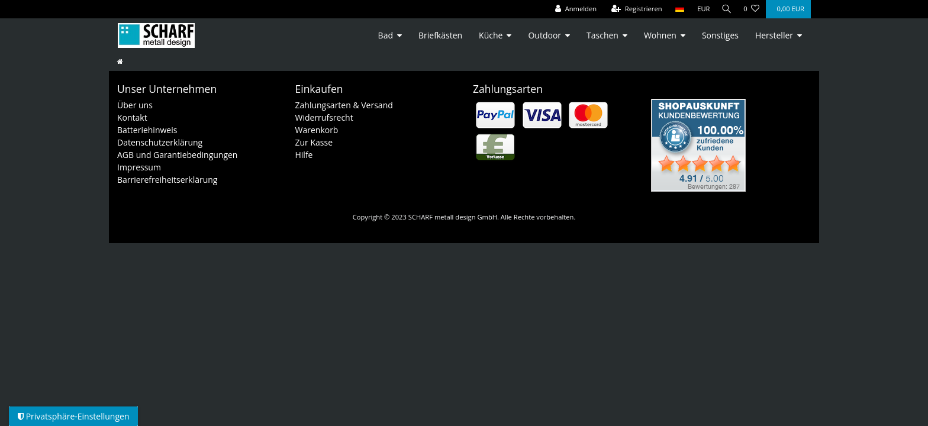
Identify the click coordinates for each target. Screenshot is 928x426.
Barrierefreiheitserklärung (167, 179)
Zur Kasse (314, 142)
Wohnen (660, 35)
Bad (385, 35)
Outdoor (544, 35)
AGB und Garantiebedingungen (177, 154)
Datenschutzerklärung (159, 142)
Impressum (139, 167)
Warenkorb (317, 129)
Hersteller (774, 35)
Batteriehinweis (147, 129)
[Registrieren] (634, 9)
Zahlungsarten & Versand (344, 105)
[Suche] (725, 9)
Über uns (135, 105)
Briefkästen (440, 35)
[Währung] (701, 9)
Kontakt (132, 117)
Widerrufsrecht (324, 117)
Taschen (602, 35)
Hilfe (304, 154)
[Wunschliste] (751, 9)
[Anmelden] (573, 9)
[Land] (676, 9)
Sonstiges (720, 35)
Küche (490, 35)
